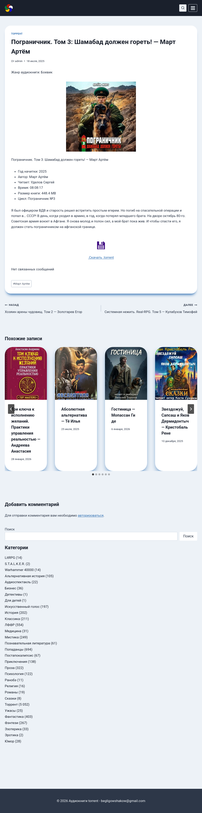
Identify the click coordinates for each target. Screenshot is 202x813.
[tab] (93, 474)
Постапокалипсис (19, 655)
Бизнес (10, 588)
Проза (10, 668)
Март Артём (21, 283)
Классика (12, 619)
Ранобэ (10, 680)
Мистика (12, 637)
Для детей (13, 600)
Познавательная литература (27, 643)
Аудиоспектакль (18, 582)
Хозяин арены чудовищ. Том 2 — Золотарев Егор (51, 308)
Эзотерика (13, 729)
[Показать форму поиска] (182, 8)
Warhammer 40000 (19, 570)
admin (19, 61)
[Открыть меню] (192, 8)
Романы (11, 692)
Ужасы (10, 711)
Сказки (10, 698)
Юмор (9, 741)
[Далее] (191, 409)
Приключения (16, 662)
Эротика (11, 735)
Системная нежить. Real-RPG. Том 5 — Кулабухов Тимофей (150, 308)
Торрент (17, 33)
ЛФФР (10, 625)
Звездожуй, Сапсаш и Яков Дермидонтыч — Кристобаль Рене (175, 421)
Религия (11, 686)
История (11, 613)
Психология (14, 674)
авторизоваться (91, 515)
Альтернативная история (25, 576)
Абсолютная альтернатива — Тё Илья (74, 415)
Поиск (10, 529)
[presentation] (26, 373)
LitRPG (10, 558)
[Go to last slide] (11, 409)
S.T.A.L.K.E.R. (15, 564)
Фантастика (14, 717)
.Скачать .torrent (101, 257)
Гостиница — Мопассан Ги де (123, 415)
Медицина (13, 631)
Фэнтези (11, 723)
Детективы (13, 594)
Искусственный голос (22, 607)
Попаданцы (14, 649)
